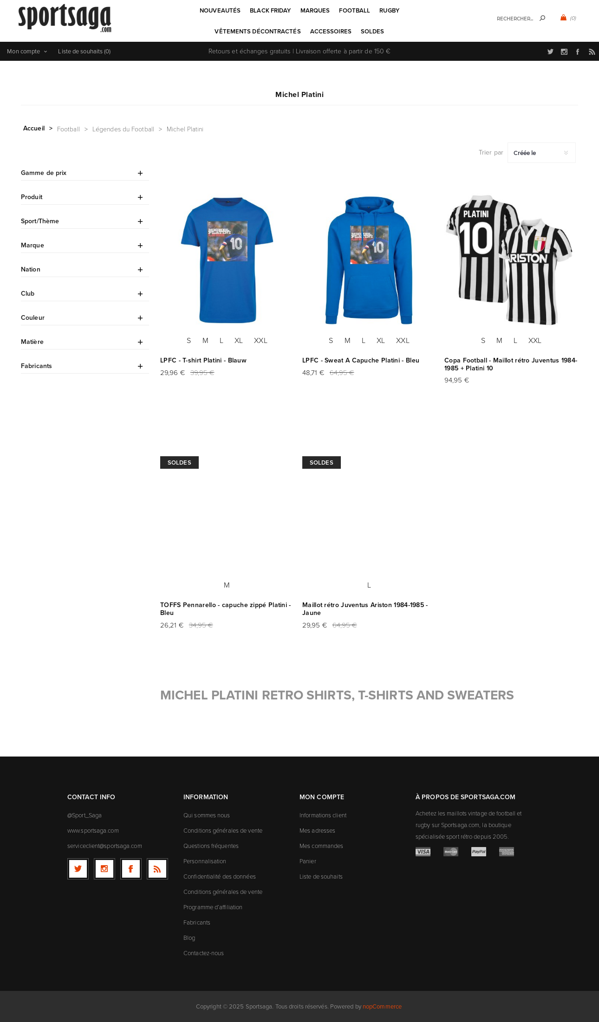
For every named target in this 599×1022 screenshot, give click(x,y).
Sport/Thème (40, 221)
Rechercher (542, 18)
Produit (31, 197)
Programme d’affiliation (212, 907)
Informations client (323, 815)
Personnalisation (205, 861)
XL (238, 340)
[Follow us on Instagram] (104, 869)
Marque (32, 245)
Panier (308, 861)
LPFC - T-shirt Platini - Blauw (203, 360)
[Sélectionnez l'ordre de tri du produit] (542, 152)
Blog (189, 937)
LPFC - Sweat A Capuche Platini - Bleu (360, 360)
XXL (260, 340)
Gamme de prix (43, 173)
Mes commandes (321, 845)
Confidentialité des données (219, 876)
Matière (32, 342)
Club (27, 293)
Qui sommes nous (206, 815)
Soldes (179, 462)
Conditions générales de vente (222, 830)
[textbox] (511, 19)
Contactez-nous (203, 953)
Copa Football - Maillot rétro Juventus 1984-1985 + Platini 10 (510, 364)
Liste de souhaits (321, 876)
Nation (30, 269)
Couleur (33, 318)
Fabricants (36, 366)
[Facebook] (131, 869)
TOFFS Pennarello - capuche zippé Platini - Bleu (225, 609)
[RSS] (157, 869)
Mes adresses (317, 830)
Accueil (34, 128)
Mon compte (23, 51)
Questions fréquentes (211, 845)
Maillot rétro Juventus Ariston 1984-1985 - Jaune (365, 609)
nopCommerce (382, 1006)
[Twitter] (78, 869)
